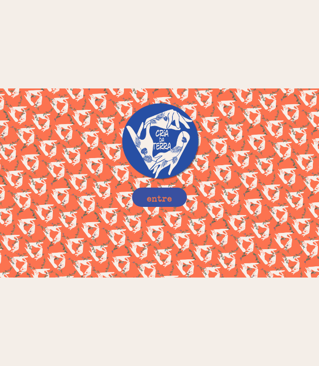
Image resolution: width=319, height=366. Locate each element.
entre (159, 197)
